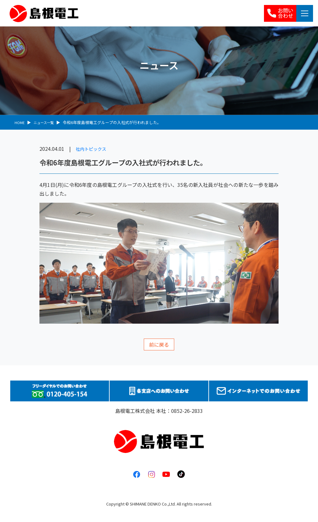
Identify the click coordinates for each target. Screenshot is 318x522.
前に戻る (159, 344)
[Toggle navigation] (304, 13)
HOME (20, 122)
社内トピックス (93, 148)
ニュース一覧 (47, 122)
